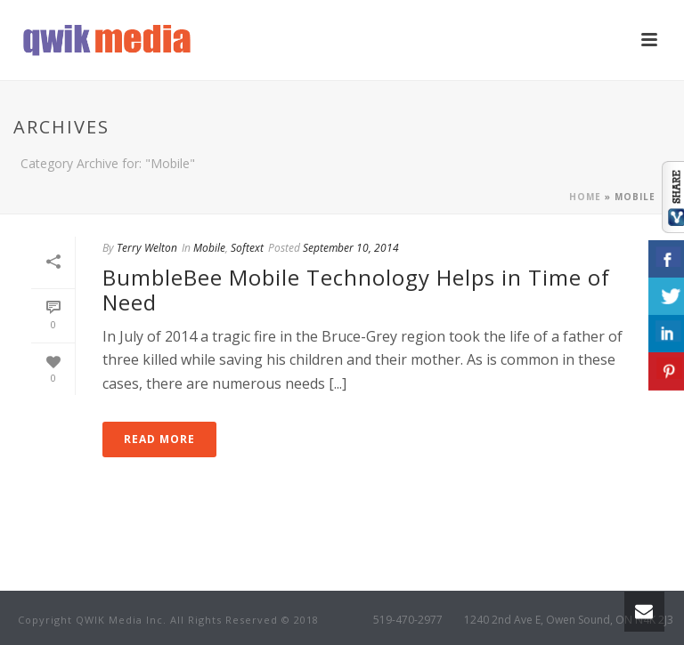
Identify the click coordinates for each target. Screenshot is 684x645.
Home (585, 196)
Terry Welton (147, 247)
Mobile (209, 247)
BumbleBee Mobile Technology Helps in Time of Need (356, 290)
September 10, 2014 (351, 247)
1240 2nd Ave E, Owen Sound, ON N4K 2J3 (568, 620)
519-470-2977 (408, 620)
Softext (247, 247)
